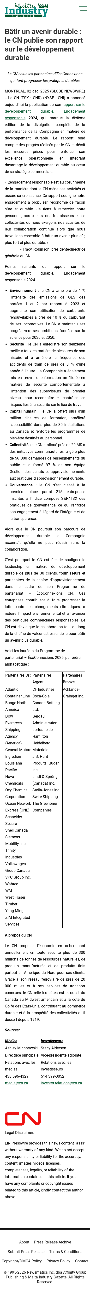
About (24, 1242)
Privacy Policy (58, 1261)
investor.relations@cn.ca (61, 1083)
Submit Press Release (26, 1251)
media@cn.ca (16, 1083)
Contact (81, 1261)
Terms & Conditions (65, 1251)
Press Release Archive (52, 1242)
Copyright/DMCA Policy (22, 1261)
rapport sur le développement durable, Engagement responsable (45, 111)
